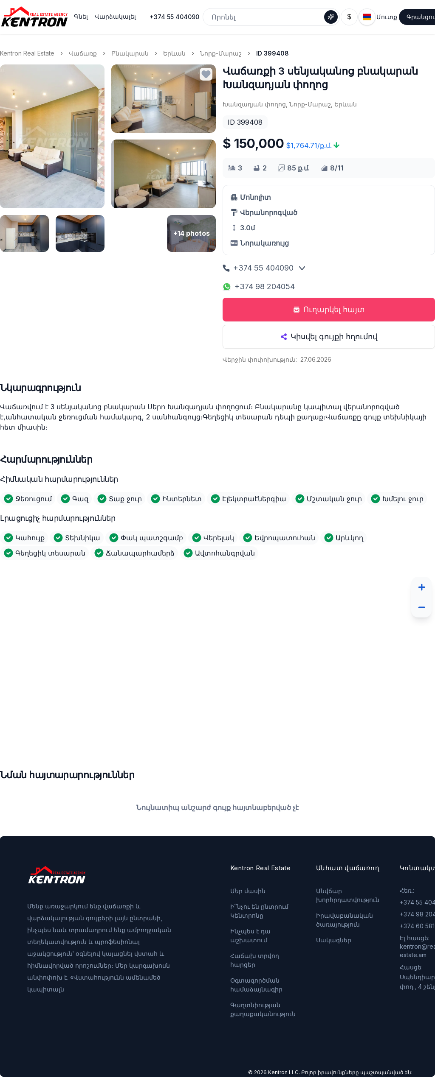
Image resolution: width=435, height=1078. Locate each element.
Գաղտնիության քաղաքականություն (263, 1009)
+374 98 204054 (259, 286)
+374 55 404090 (174, 16)
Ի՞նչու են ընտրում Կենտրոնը (259, 911)
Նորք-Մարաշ (221, 53)
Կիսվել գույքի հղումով (328, 336)
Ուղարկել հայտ (329, 309)
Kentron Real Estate (27, 53)
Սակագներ (333, 940)
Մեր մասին (248, 890)
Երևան (174, 53)
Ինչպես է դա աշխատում (250, 935)
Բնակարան (130, 53)
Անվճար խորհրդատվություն (347, 895)
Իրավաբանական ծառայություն (344, 920)
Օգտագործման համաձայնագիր (256, 985)
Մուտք (386, 16)
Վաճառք (83, 53)
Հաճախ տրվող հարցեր (254, 960)
